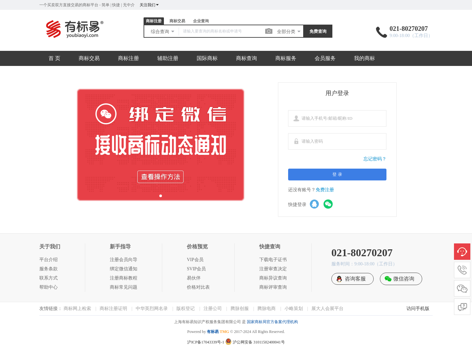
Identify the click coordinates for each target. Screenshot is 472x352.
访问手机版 (417, 308)
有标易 (213, 331)
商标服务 (285, 58)
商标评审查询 (273, 287)
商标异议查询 (273, 278)
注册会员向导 (123, 259)
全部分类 (289, 31)
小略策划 (294, 308)
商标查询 (246, 58)
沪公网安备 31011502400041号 (255, 342)
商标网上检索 (77, 308)
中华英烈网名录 (152, 308)
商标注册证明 (113, 308)
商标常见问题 (123, 287)
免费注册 (325, 189)
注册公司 (213, 308)
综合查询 (163, 31)
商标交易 (177, 21)
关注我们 (149, 5)
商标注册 (154, 21)
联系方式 (48, 278)
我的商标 (364, 58)
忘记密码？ (375, 158)
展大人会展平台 (327, 308)
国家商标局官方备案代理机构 (272, 322)
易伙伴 (194, 278)
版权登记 (185, 308)
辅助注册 (167, 58)
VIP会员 (195, 259)
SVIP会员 (196, 268)
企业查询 (201, 21)
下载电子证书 (273, 259)
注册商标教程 (123, 278)
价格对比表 (198, 287)
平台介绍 (48, 259)
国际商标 (207, 58)
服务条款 (48, 268)
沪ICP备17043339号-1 (205, 342)
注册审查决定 (273, 268)
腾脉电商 (266, 308)
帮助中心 (48, 287)
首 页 (54, 58)
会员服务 (325, 58)
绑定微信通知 (123, 268)
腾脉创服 (239, 308)
